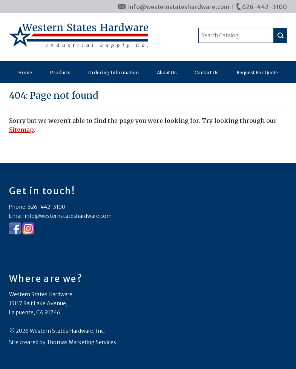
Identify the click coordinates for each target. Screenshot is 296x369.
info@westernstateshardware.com (178, 7)
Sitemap (21, 129)
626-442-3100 (264, 7)
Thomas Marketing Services (81, 342)
